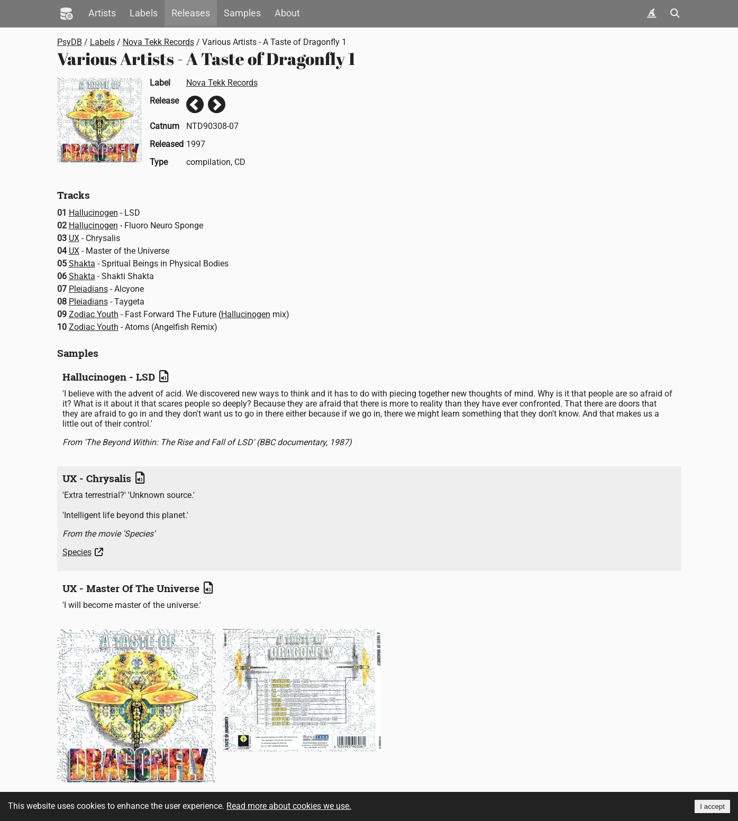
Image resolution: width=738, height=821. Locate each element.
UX (74, 238)
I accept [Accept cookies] (712, 806)
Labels (144, 13)
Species (77, 552)
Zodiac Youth (94, 314)
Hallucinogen (93, 213)
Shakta (82, 264)
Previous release (195, 104)
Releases (190, 13)
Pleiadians (88, 289)
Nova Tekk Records (158, 42)
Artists (102, 13)
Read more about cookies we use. (288, 806)
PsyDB (69, 42)
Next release (216, 104)
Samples (242, 13)
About (287, 13)
